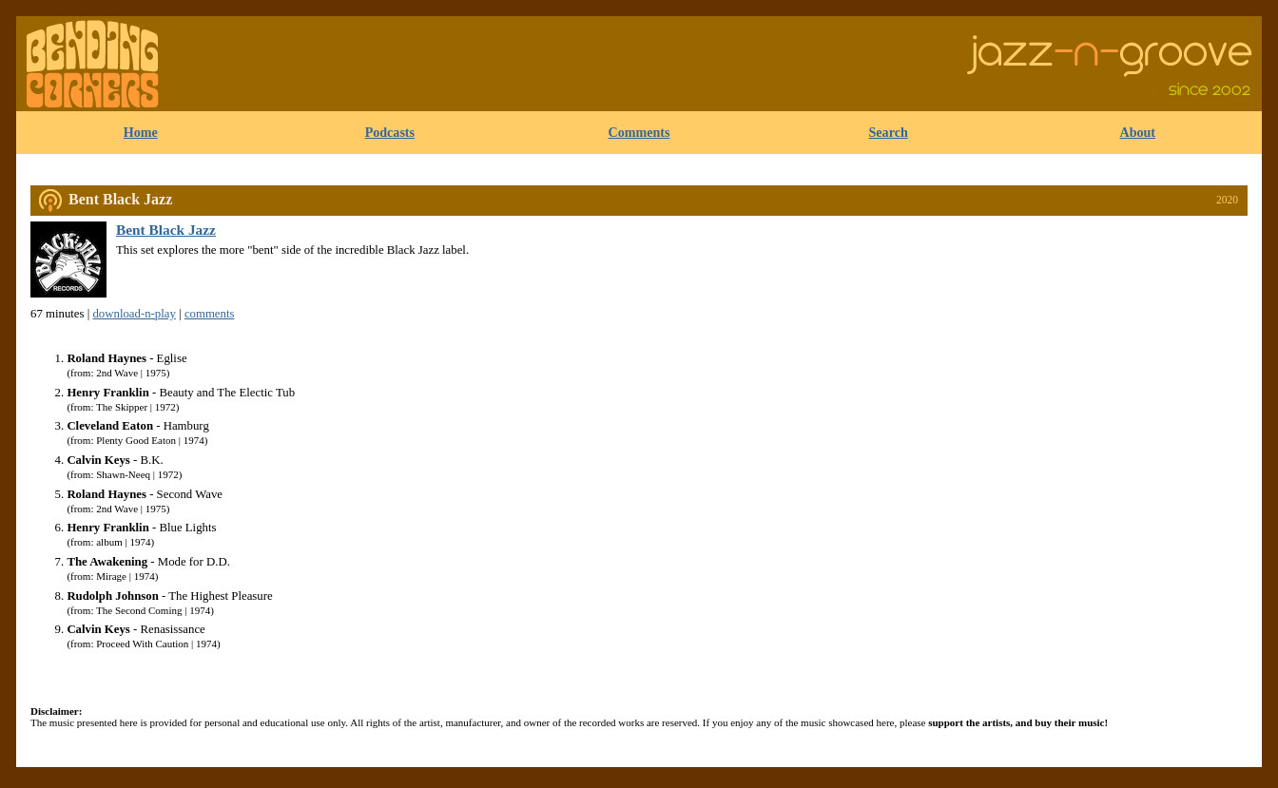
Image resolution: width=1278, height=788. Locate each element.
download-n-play (133, 313)
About (1137, 132)
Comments (639, 132)
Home (141, 132)
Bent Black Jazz (120, 199)
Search (888, 132)
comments (209, 313)
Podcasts (390, 132)
